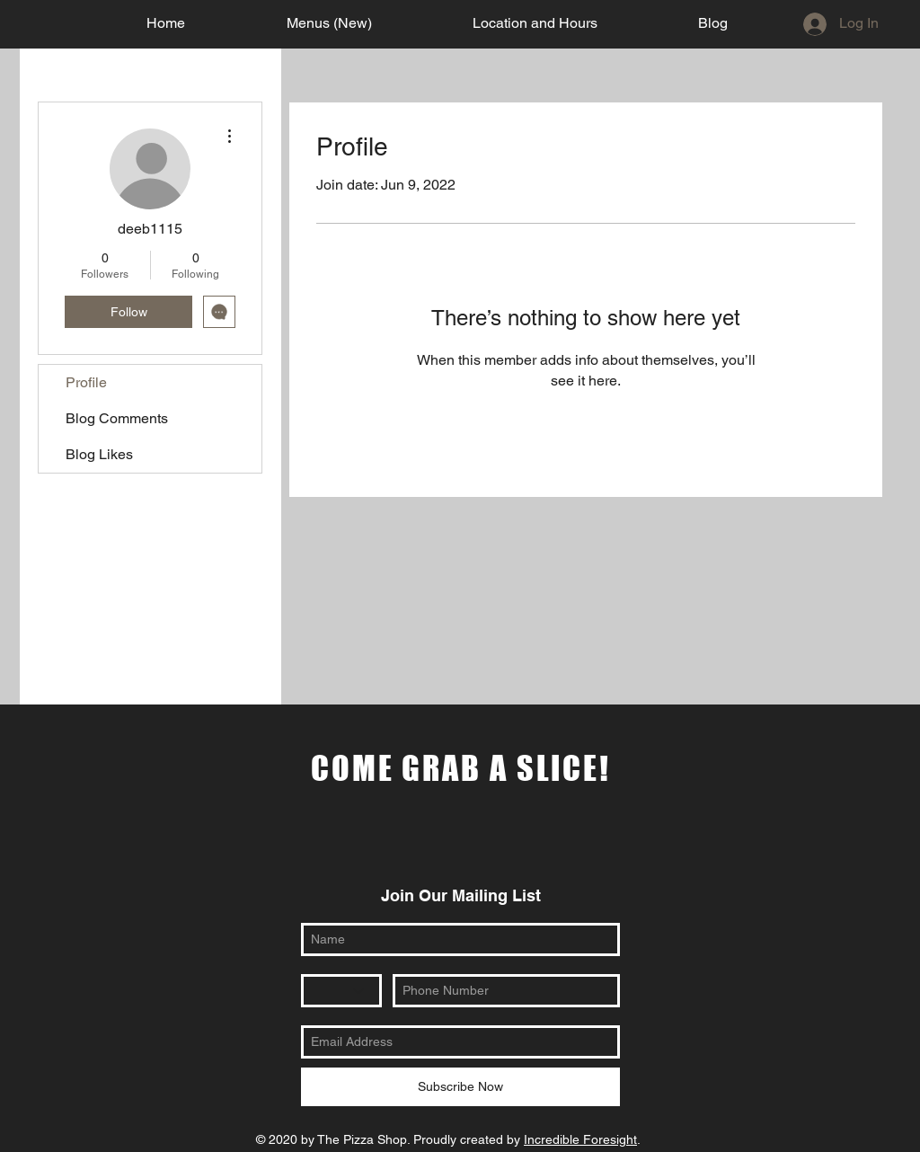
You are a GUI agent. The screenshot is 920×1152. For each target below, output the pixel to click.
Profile (86, 382)
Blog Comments (117, 418)
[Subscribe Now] (460, 1087)
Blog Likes (99, 454)
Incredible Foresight (580, 1139)
